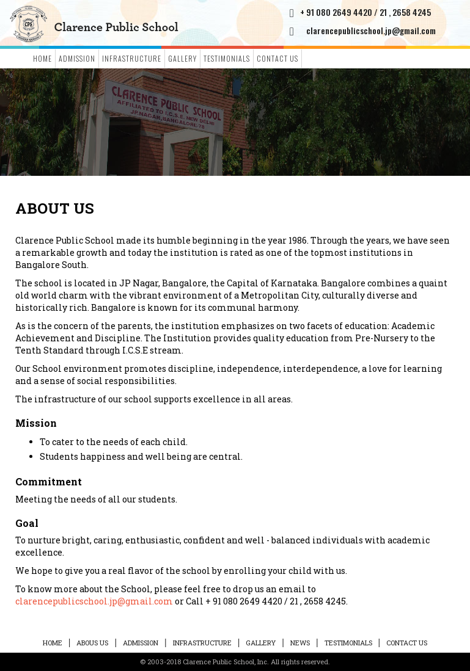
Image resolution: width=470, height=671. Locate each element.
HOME (52, 642)
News (300, 642)
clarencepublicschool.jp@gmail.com (371, 30)
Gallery (182, 58)
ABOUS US (92, 642)
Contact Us (277, 58)
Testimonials (227, 58)
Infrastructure (131, 58)
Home (42, 58)
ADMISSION (77, 58)
